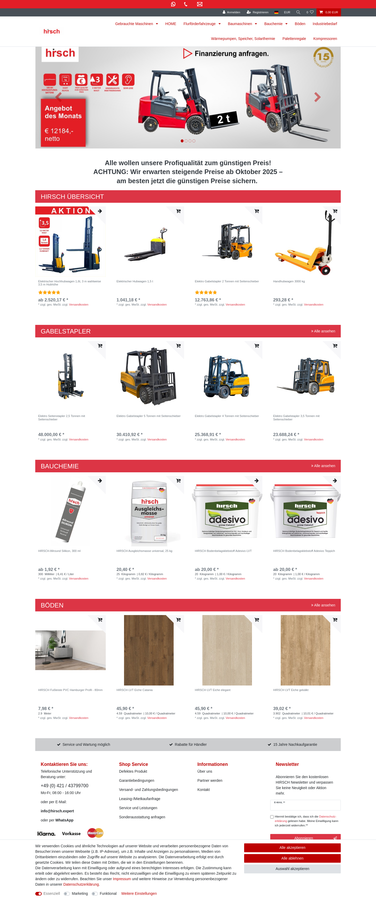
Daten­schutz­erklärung (81, 884)
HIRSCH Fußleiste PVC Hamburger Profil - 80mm (70, 690)
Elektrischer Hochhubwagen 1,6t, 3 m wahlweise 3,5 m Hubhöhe (69, 283)
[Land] (276, 12)
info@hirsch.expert (57, 811)
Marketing (80, 893)
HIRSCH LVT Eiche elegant (212, 690)
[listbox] (70, 241)
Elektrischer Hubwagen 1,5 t (134, 281)
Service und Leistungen (138, 808)
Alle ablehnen (292, 858)
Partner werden (209, 780)
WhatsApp (64, 820)
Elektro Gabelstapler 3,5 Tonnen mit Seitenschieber (296, 417)
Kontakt (203, 790)
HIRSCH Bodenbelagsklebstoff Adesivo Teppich (304, 550)
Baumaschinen (240, 24)
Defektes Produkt (133, 771)
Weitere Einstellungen (139, 893)
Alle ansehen (323, 331)
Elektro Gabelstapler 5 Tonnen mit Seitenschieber (148, 416)
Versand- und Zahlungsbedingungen (148, 790)
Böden (300, 24)
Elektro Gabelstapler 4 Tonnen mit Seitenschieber (227, 416)
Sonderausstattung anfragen (142, 817)
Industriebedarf (325, 24)
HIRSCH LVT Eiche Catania (134, 690)
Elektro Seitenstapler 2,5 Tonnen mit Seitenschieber (61, 417)
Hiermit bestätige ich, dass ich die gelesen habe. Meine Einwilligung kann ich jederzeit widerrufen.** (306, 821)
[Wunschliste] (310, 12)
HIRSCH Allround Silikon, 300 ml (59, 550)
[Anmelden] (231, 12)
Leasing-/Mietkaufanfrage (139, 799)
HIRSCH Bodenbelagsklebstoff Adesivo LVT (223, 550)
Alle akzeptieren (292, 847)
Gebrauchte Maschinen (134, 24)
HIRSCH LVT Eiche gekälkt (290, 690)
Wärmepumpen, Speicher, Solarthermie (243, 39)
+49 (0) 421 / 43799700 (64, 785)
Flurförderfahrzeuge (200, 24)
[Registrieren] (257, 12)
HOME (170, 24)
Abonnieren (315, 838)
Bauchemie (274, 24)
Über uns (204, 771)
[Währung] (287, 12)
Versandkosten (78, 304)
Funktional (108, 893)
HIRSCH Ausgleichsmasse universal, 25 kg (144, 550)
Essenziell (52, 893)
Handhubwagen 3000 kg (289, 281)
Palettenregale (294, 39)
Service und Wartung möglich (86, 744)
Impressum (122, 879)
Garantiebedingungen (136, 780)
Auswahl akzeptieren (292, 869)
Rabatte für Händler (191, 744)
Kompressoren (325, 39)
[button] (58, 97)
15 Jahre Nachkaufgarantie (295, 744)
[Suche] (298, 12)
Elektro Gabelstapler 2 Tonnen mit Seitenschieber (227, 281)
